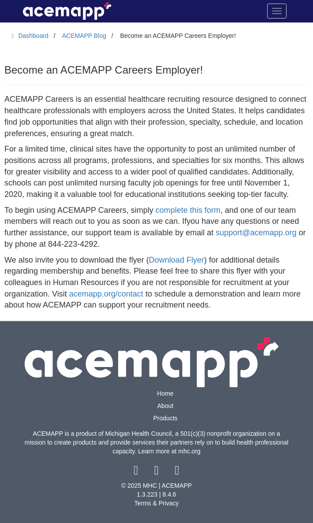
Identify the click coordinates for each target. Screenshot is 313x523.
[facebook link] (136, 472)
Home (165, 393)
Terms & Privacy (156, 503)
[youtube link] (177, 472)
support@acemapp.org (256, 232)
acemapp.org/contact (106, 293)
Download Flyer (176, 260)
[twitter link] (157, 472)
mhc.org (189, 451)
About (165, 405)
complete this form (188, 210)
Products (165, 418)
